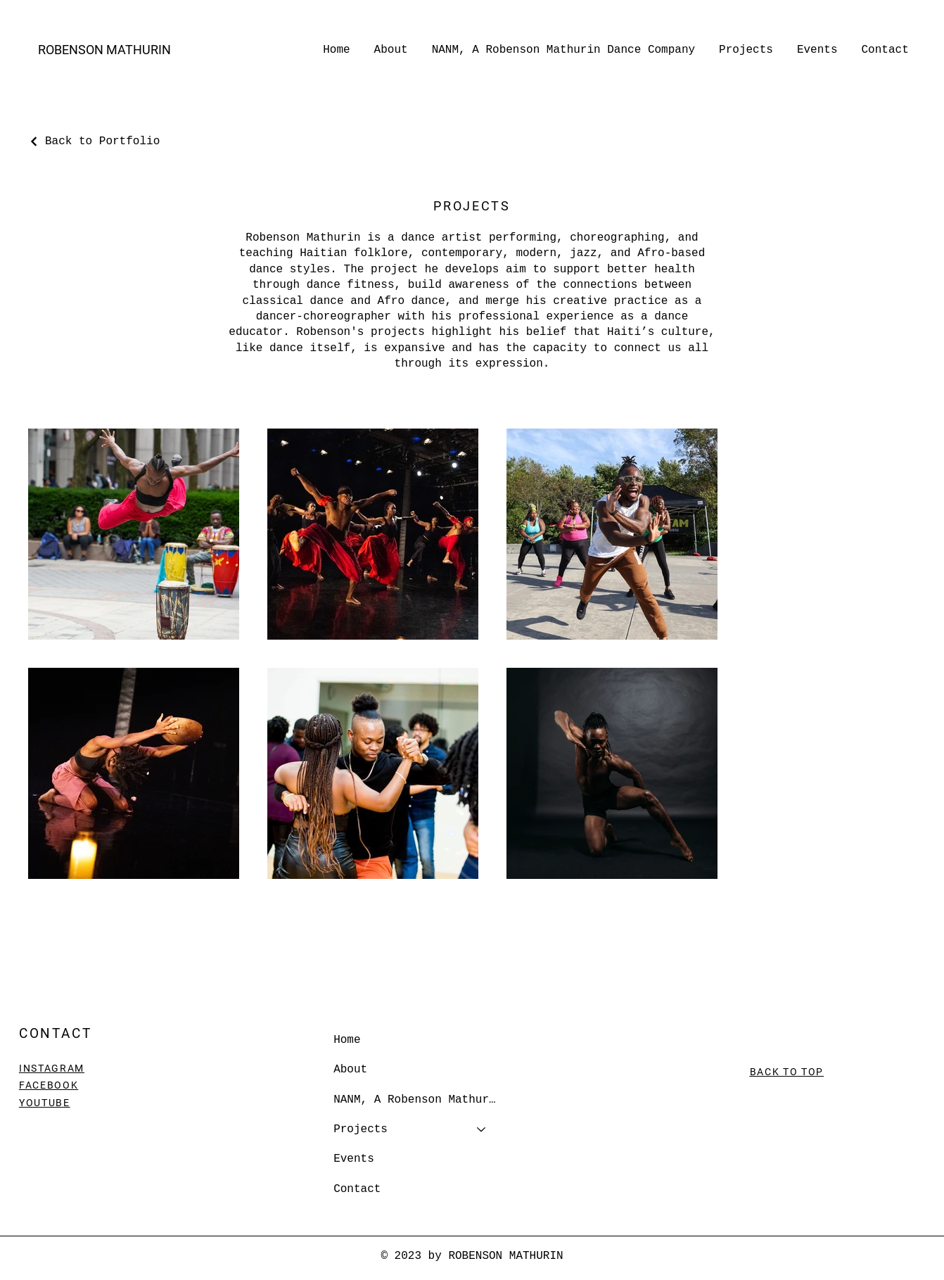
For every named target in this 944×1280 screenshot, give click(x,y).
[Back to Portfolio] (94, 141)
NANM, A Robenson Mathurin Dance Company (416, 1100)
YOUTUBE (44, 1102)
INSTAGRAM (51, 1068)
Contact (357, 1189)
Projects (360, 1129)
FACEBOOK (48, 1085)
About (350, 1069)
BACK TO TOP (787, 1071)
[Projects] (481, 1129)
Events (353, 1159)
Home (346, 1040)
